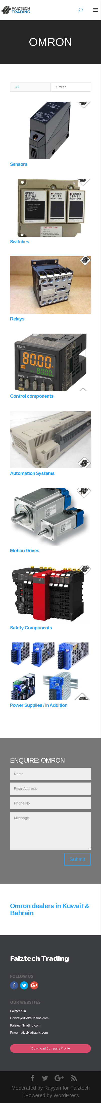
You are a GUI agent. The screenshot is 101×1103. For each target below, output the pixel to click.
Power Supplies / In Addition (38, 705)
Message (50, 831)
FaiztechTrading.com (25, 1025)
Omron (61, 87)
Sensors (18, 164)
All (17, 87)
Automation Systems (32, 473)
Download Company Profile (50, 1048)
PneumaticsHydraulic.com (29, 1032)
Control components (32, 396)
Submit (77, 859)
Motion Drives (24, 550)
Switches (19, 241)
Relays (17, 318)
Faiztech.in (18, 1011)
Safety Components (31, 627)
